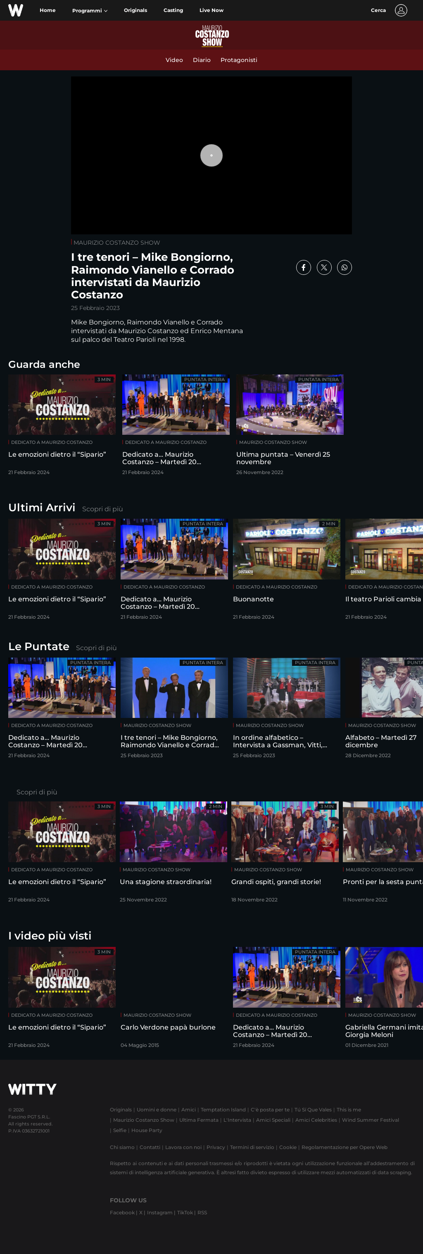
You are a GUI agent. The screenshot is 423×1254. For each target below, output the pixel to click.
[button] (89, 10)
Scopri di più (102, 509)
